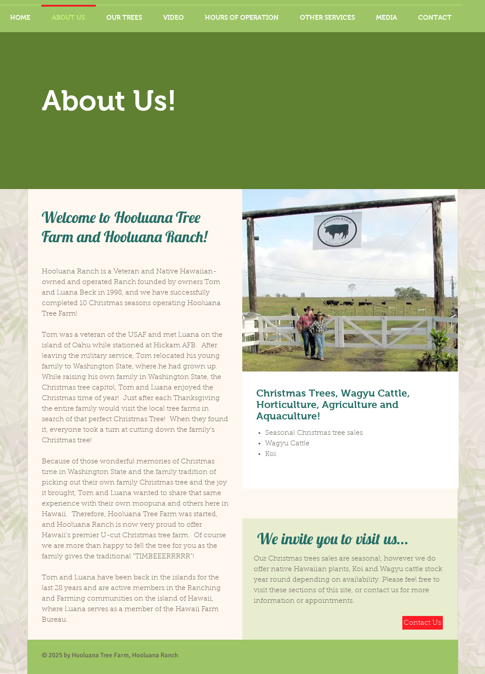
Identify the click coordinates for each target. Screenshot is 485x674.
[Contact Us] (422, 623)
